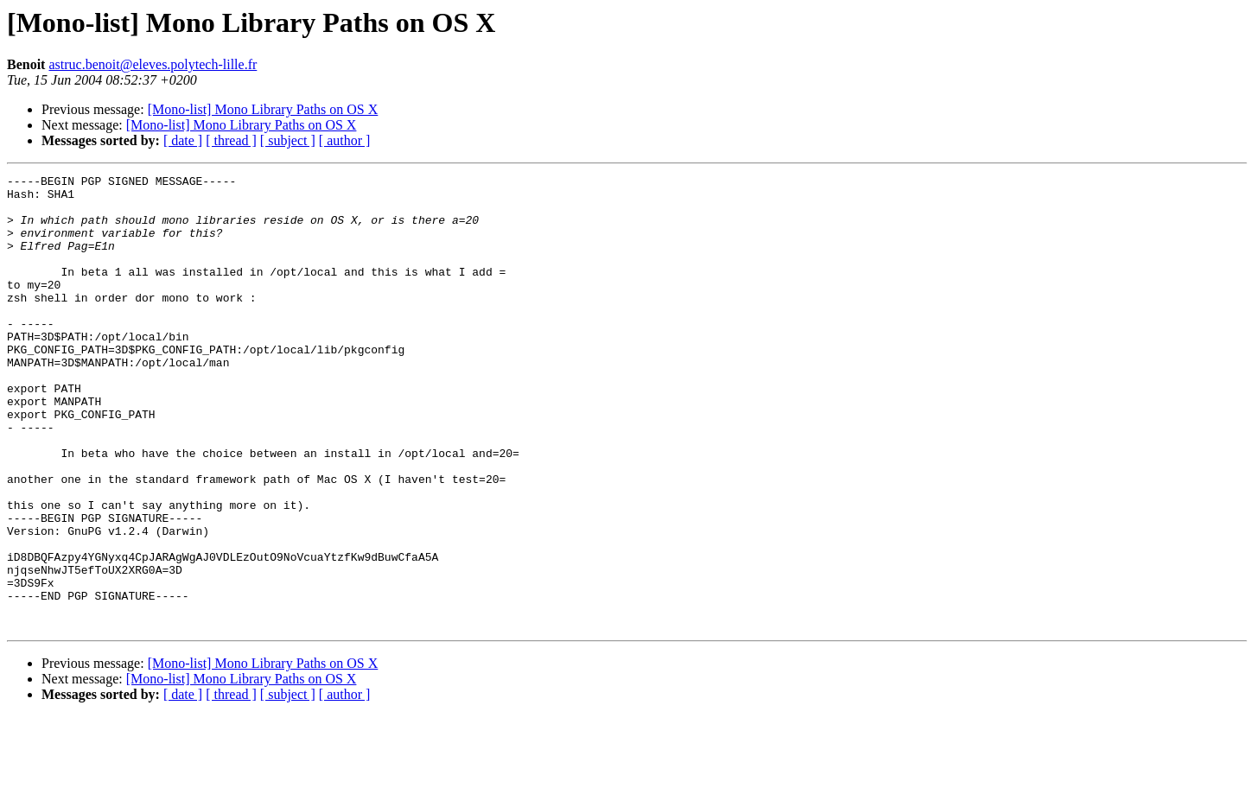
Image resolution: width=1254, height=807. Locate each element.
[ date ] (182, 140)
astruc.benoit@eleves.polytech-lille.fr (152, 64)
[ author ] (345, 140)
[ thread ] (231, 140)
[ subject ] (287, 140)
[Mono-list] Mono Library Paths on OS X (263, 109)
